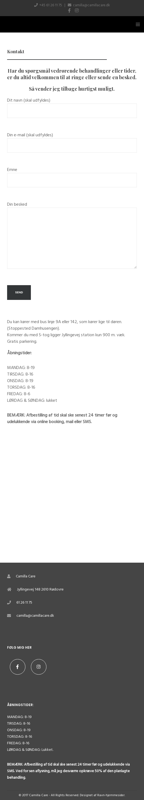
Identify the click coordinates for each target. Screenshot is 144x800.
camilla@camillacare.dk (91, 5)
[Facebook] (69, 10)
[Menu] (136, 24)
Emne (72, 179)
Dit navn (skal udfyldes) (72, 110)
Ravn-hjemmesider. (111, 795)
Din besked (72, 238)
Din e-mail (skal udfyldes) (72, 144)
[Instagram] (77, 10)
